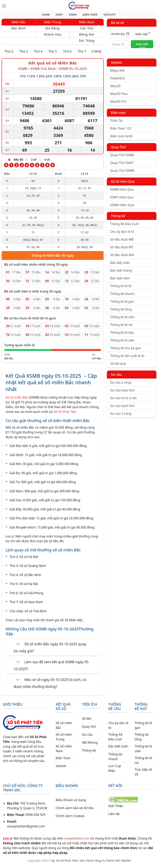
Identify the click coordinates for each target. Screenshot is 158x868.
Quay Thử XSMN (122, 173)
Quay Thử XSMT (122, 165)
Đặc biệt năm (120, 280)
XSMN (73, 15)
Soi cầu (116, 377)
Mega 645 (117, 73)
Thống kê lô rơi (121, 327)
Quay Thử (118, 149)
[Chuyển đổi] (17, 647)
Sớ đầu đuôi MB (121, 242)
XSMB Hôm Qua (122, 192)
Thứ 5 (52, 54)
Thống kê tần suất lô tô (127, 358)
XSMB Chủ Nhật (43, 71)
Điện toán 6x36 (121, 138)
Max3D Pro (118, 104)
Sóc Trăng (87, 43)
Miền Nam (87, 24)
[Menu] (4, 6)
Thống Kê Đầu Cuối (124, 226)
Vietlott (116, 65)
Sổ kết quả (118, 366)
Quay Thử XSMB (122, 157)
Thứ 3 (23, 54)
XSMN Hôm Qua (122, 207)
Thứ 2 (9, 54)
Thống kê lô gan (122, 304)
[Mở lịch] (128, 36)
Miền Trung (52, 24)
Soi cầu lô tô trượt (123, 400)
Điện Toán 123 (120, 131)
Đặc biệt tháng (121, 273)
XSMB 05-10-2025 (73, 71)
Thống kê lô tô (120, 288)
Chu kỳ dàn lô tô (122, 234)
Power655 (117, 80)
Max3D (115, 88)
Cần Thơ (86, 30)
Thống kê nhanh (122, 296)
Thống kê (118, 218)
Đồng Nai (86, 37)
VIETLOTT (106, 15)
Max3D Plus (118, 96)
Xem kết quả (142, 47)
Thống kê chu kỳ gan (125, 350)
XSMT (61, 15)
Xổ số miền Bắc (17, 400)
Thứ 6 (67, 54)
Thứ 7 (82, 54)
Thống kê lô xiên (122, 342)
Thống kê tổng (121, 311)
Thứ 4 (38, 54)
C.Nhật (96, 54)
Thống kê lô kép (122, 335)
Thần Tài (116, 123)
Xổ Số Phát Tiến (64, 414)
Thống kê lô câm (122, 319)
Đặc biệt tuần (120, 265)
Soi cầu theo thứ (122, 392)
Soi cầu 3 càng (120, 416)
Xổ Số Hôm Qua (122, 184)
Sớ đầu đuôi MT (121, 249)
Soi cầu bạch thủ (122, 408)
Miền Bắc (19, 24)
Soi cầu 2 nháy (120, 385)
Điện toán (118, 115)
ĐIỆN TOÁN (88, 15)
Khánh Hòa (52, 37)
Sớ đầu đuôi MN (122, 257)
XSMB (49, 15)
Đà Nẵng (53, 30)
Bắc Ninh (18, 30)
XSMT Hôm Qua (121, 199)
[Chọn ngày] (120, 36)
